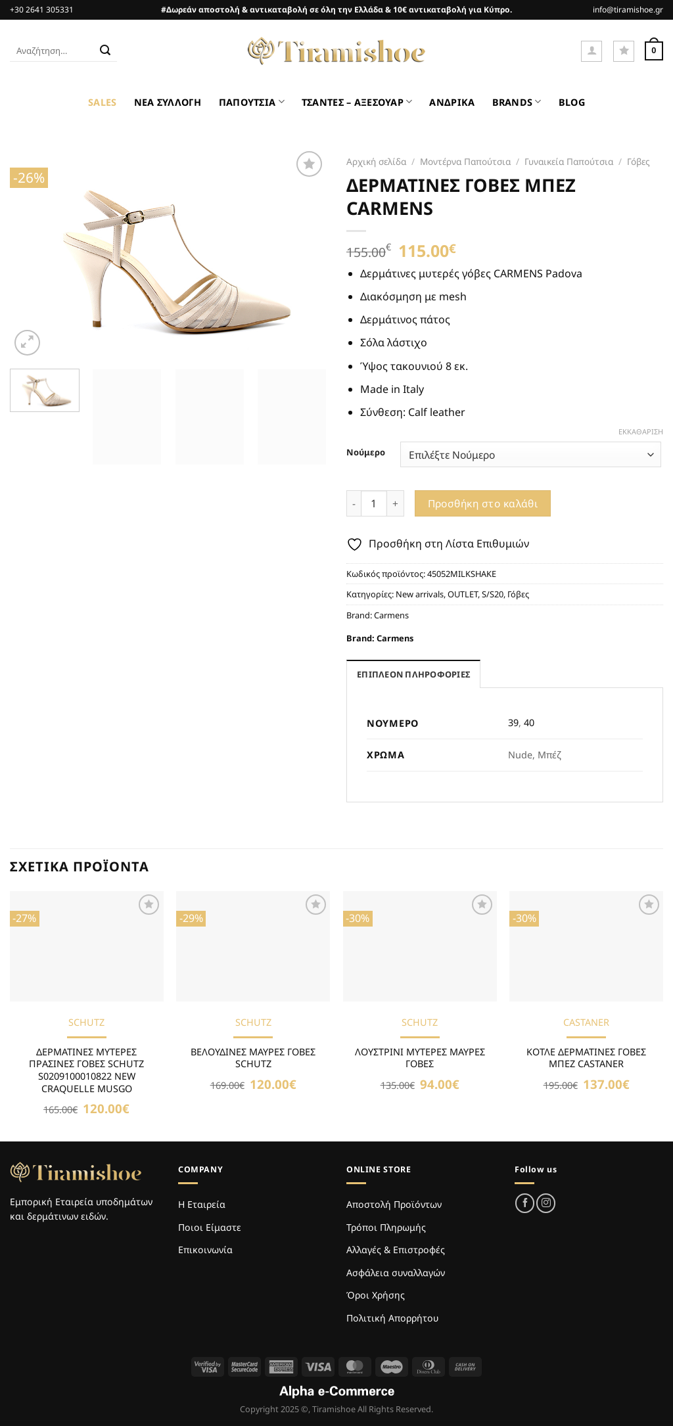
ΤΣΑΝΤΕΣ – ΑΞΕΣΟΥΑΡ (357, 101)
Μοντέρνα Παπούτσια (465, 161)
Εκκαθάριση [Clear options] (640, 431)
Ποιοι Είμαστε (209, 1227)
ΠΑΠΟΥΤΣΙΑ (252, 101)
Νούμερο (365, 452)
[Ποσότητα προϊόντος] (374, 503)
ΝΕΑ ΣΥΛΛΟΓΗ (168, 102)
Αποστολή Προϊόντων (394, 1204)
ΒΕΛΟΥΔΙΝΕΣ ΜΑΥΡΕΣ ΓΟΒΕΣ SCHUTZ (253, 1058)
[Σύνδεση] (591, 51)
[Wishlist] (623, 51)
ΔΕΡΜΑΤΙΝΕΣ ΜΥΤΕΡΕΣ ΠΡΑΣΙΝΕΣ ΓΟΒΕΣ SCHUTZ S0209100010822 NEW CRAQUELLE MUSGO (86, 1070)
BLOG (572, 102)
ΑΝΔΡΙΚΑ (452, 102)
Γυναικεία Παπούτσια (568, 161)
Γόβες (638, 161)
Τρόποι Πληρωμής (386, 1227)
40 (529, 722)
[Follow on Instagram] (545, 1202)
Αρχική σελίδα (376, 161)
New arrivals (420, 594)
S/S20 (492, 594)
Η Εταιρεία (201, 1204)
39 (513, 722)
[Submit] (105, 51)
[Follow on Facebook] (524, 1202)
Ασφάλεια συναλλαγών (395, 1272)
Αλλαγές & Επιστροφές (395, 1249)
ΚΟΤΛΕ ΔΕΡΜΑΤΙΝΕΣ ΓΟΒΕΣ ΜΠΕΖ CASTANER (586, 1058)
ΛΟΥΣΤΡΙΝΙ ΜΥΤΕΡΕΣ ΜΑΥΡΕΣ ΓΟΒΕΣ (420, 1058)
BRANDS (517, 101)
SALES (102, 102)
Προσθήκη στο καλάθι (483, 503)
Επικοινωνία (205, 1249)
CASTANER (586, 1022)
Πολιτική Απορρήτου (392, 1318)
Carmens (391, 615)
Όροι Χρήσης (375, 1295)
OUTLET (463, 594)
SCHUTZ (86, 1022)
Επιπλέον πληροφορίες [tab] (413, 674)
